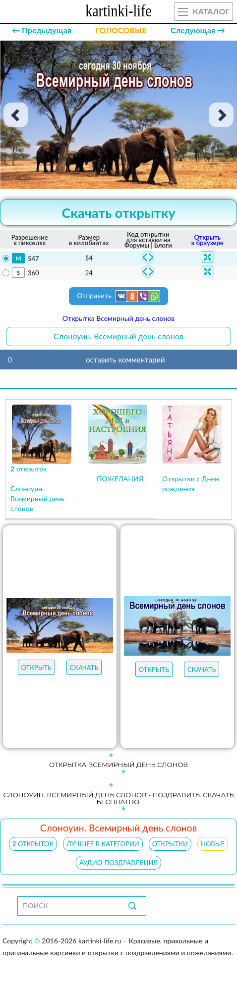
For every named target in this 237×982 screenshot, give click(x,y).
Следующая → (198, 30)
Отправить (118, 296)
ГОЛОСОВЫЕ (120, 30)
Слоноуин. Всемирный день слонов (118, 336)
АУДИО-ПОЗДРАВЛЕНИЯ (118, 863)
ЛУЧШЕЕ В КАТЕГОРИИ (102, 844)
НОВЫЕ (213, 844)
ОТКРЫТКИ (170, 844)
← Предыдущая (41, 30)
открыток (33, 844)
